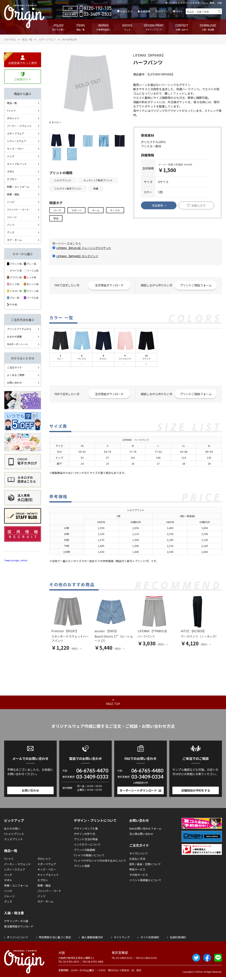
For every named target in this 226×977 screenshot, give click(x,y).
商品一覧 (27, 39)
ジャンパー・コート (18, 209)
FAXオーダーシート (17, 344)
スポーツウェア (47, 39)
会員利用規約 (178, 937)
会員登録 (145, 11)
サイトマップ (122, 937)
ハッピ (10, 202)
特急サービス (137, 869)
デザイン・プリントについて (95, 820)
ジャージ (12, 217)
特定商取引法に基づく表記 (55, 937)
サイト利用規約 (149, 937)
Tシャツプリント (14, 834)
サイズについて (138, 853)
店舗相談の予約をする (195, 790)
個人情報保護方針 (92, 937)
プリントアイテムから (19, 329)
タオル (10, 171)
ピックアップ (14, 820)
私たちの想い (12, 828)
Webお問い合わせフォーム (145, 828)
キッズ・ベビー (15, 148)
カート (179, 11)
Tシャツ (11, 110)
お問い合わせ (14, 382)
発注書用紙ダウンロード (18, 926)
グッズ (10, 232)
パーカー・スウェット (19, 125)
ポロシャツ (13, 118)
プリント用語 (82, 866)
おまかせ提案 (14, 336)
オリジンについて (17, 937)
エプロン (12, 179)
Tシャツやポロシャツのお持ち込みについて (100, 860)
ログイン (163, 11)
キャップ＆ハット (17, 164)
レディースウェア (16, 141)
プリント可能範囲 (84, 850)
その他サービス (138, 875)
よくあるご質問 (15, 375)
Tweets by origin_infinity (15, 560)
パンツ (11, 224)
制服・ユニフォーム (18, 186)
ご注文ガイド (14, 367)
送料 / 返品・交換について (145, 864)
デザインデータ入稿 (16, 921)
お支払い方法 (137, 859)
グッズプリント (13, 839)
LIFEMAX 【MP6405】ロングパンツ (77, 256)
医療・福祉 (13, 194)
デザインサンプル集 (86, 828)
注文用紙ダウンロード (109, 285)
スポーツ (76, 210)
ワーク (57, 210)
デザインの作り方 (84, 834)
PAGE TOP (113, 704)
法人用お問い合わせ (141, 834)
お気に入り (126, 11)
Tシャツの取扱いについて (89, 855)
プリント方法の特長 (86, 839)
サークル (115, 210)
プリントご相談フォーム (196, 285)
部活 (55, 218)
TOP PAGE (10, 39)
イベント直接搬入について (145, 880)
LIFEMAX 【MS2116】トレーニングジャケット (83, 248)
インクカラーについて (87, 844)
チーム (95, 210)
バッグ (10, 156)
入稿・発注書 (14, 912)
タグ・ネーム (14, 240)
